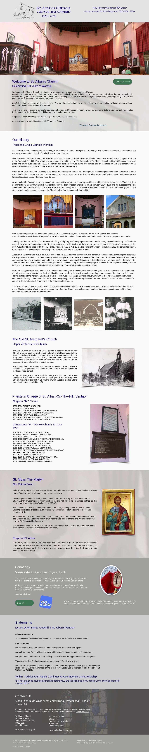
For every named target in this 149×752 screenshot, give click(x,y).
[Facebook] (122, 741)
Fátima (47, 105)
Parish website (82, 712)
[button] (27, 211)
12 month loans (56, 172)
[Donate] (122, 82)
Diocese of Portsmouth (104, 743)
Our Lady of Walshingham (28, 105)
